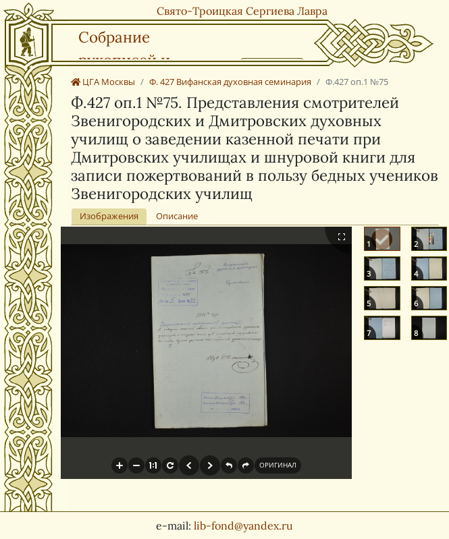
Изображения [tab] (109, 216)
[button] (119, 465)
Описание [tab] (177, 216)
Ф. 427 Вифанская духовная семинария (230, 82)
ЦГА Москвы (103, 82)
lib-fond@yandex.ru (243, 525)
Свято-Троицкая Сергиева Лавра (242, 11)
